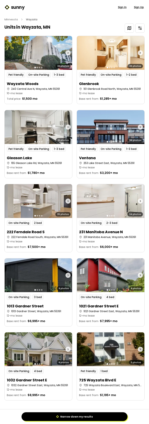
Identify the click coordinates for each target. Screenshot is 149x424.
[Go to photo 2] (37, 67)
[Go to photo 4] (41, 67)
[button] (38, 70)
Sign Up (139, 7)
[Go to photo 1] (35, 67)
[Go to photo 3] (39, 67)
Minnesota (11, 19)
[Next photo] (63, 53)
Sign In (122, 7)
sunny (14, 7)
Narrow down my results (74, 416)
